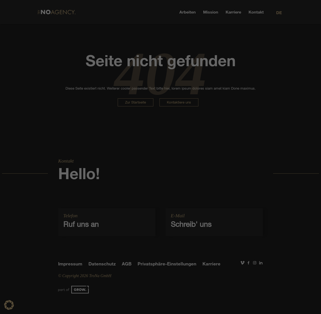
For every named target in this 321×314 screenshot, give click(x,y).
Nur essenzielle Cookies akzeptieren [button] (161, 193)
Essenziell (116, 155)
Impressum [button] (181, 214)
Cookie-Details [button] (141, 214)
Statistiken (142, 155)
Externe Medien (198, 155)
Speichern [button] (160, 181)
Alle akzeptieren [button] (160, 169)
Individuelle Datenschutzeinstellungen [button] (160, 205)
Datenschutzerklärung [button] (162, 214)
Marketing (168, 155)
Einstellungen (123, 146)
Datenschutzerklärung (149, 142)
